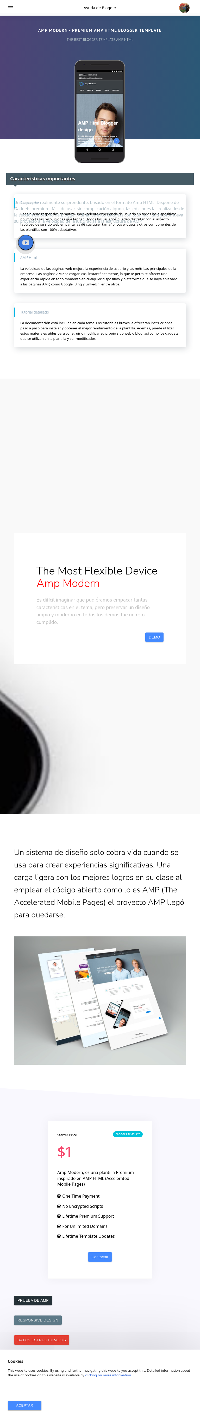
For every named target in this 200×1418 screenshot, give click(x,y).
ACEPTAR (24, 1405)
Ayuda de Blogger (100, 7)
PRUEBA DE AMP (33, 1300)
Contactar (99, 1257)
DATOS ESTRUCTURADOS (41, 1340)
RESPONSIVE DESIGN (37, 1320)
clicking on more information (108, 1375)
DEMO (154, 637)
